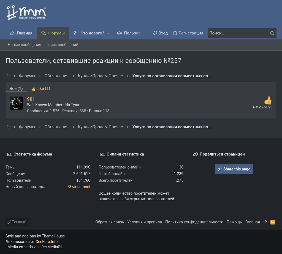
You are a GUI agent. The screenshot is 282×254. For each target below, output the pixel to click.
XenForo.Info (47, 241)
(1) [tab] (16, 88)
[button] (109, 33)
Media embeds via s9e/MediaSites (37, 247)
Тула (75, 105)
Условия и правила (144, 222)
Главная (252, 222)
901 (31, 99)
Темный (16, 222)
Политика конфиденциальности (194, 222)
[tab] (40, 87)
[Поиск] (242, 33)
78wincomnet (78, 187)
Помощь (234, 222)
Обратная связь (109, 222)
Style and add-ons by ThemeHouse (35, 236)
